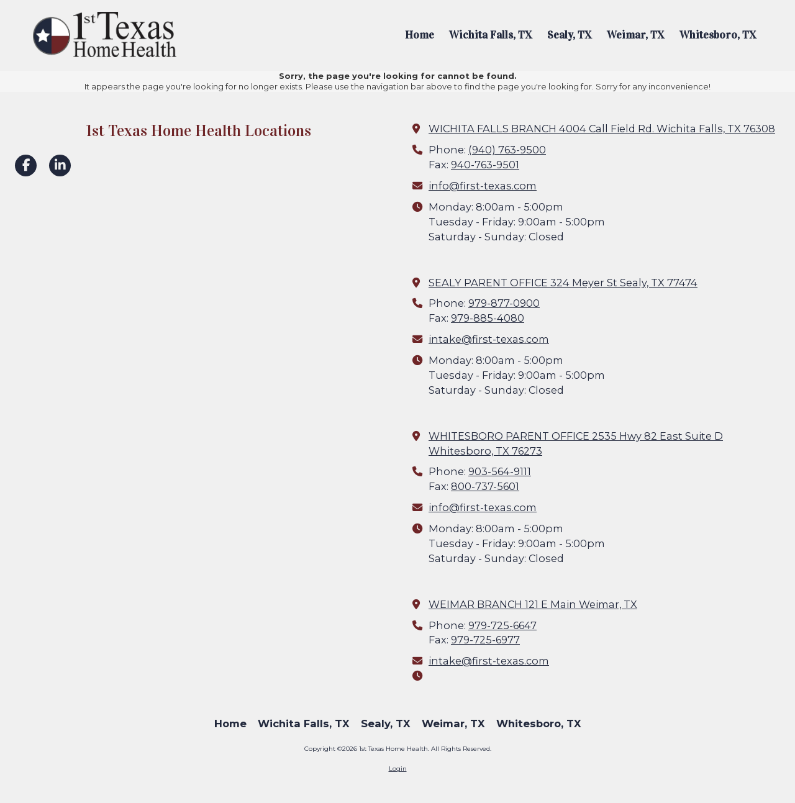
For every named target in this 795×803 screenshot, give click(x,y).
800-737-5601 (485, 486)
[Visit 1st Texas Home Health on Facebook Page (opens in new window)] (26, 165)
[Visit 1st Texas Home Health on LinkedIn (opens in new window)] (60, 165)
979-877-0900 (504, 303)
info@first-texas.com (483, 185)
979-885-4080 (487, 318)
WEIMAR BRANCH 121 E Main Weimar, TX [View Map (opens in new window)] (533, 604)
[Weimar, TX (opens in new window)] (635, 35)
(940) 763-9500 (507, 149)
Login (398, 768)
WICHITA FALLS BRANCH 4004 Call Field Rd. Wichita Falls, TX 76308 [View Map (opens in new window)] (602, 128)
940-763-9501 (485, 164)
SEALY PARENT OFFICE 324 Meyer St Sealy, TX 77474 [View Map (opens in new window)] (563, 282)
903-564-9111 (499, 471)
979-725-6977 (485, 639)
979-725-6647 (502, 625)
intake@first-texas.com (489, 339)
